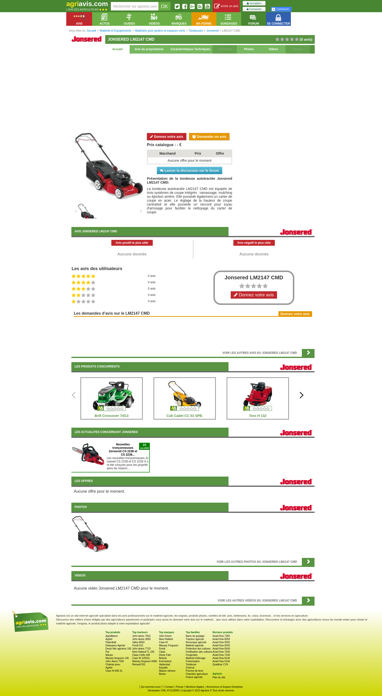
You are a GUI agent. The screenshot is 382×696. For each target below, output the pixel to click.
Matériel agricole (194, 645)
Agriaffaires (111, 636)
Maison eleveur (167, 670)
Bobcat (163, 658)
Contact (169, 687)
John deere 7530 (114, 661)
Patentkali (110, 642)
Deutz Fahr (165, 655)
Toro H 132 (257, 416)
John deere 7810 (141, 636)
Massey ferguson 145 (117, 658)
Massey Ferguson (168, 645)
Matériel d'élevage (195, 658)
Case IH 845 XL (114, 670)
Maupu (109, 655)
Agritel (108, 639)
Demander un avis (209, 137)
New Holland (166, 639)
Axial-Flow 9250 (221, 642)
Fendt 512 (137, 645)
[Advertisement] (193, 92)
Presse (179, 687)
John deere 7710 (141, 648)
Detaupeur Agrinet (115, 645)
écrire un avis (226, 6)
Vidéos (273, 49)
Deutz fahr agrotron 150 (118, 648)
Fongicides (191, 655)
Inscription (254, 3)
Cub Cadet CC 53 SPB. (184, 416)
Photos (249, 49)
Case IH (163, 642)
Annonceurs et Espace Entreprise (224, 687)
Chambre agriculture (197, 674)
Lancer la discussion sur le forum (189, 170)
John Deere (165, 636)
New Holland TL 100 (143, 651)
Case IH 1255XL (141, 658)
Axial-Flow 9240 (221, 645)
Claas (162, 651)
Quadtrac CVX (220, 664)
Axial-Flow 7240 (221, 651)
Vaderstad (164, 664)
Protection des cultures (198, 648)
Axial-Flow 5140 (221, 661)
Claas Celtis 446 (141, 655)
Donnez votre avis (166, 137)
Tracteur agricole (195, 639)
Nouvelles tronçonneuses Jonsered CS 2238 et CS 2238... (123, 449)
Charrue (190, 667)
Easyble (163, 667)
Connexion (254, 9)
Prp (107, 651)
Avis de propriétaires (149, 49)
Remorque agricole (196, 642)
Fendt (162, 648)
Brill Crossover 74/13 (111, 416)
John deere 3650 (141, 639)
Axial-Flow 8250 (221, 639)
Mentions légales (195, 687)
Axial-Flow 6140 (221, 658)
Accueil (117, 49)
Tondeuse (191, 664)
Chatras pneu (112, 664)
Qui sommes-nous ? (151, 687)
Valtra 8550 (138, 642)
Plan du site (218, 677)
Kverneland (165, 661)
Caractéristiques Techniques (190, 49)
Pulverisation (193, 661)
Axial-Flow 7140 (221, 655)
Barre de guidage (195, 636)
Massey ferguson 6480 (144, 661)
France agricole (194, 677)
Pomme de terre (194, 670)
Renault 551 (138, 664)
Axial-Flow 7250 (221, 636)
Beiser (162, 674)
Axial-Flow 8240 (221, 648)
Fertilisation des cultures (199, 651)
